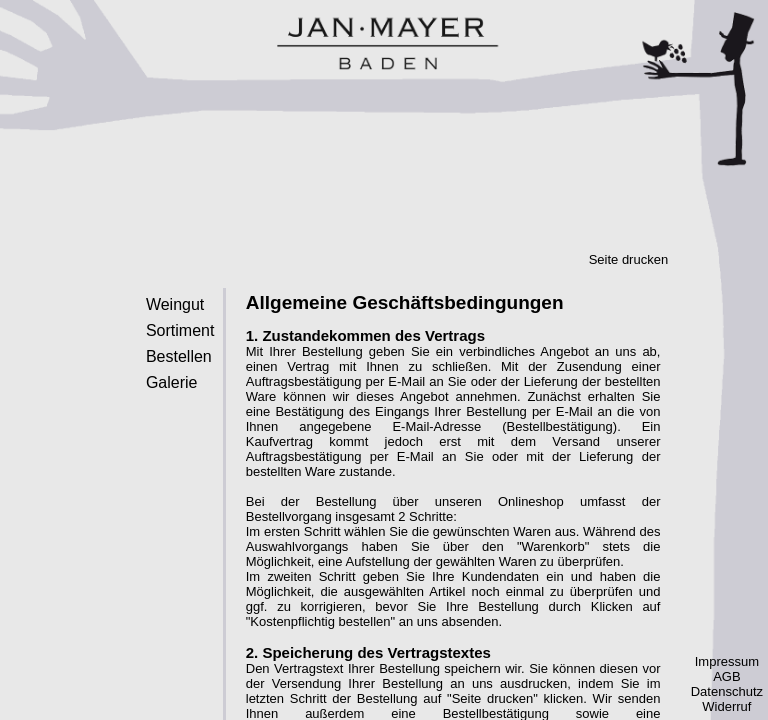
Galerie (172, 382)
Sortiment (180, 330)
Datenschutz (727, 691)
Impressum (727, 661)
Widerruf (726, 706)
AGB (726, 676)
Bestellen (179, 356)
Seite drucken (629, 259)
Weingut (175, 304)
